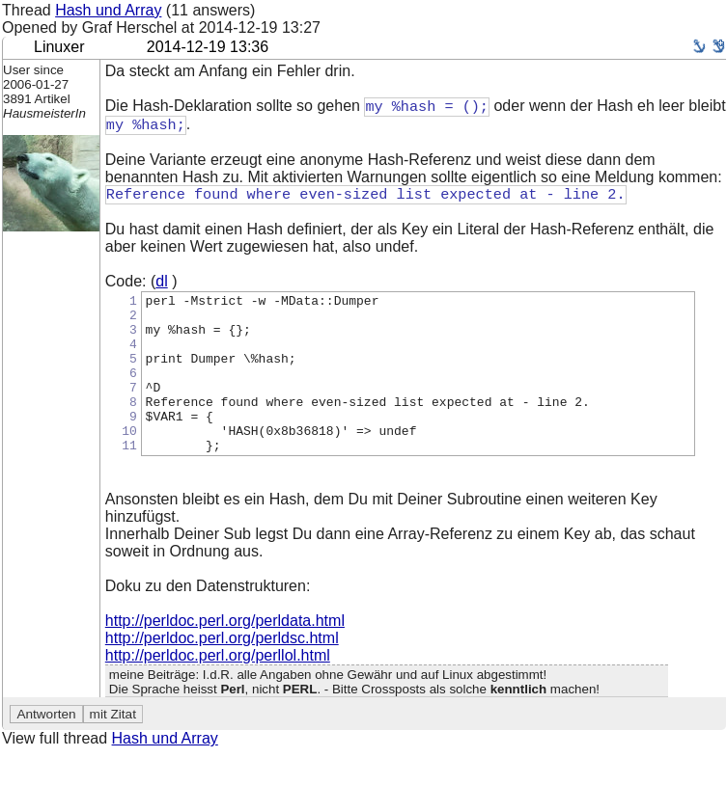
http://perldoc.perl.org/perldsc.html (222, 673)
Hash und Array (108, 10)
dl (161, 285)
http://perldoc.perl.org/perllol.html (217, 691)
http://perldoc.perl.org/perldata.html (225, 656)
